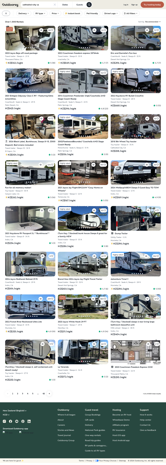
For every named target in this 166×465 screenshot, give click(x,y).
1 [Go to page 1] (12, 402)
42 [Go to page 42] (44, 402)
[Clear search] (54, 4)
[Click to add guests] (79, 5)
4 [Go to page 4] (27, 402)
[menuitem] (126, 4)
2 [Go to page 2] (17, 402)
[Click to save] (36, 31)
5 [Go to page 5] (32, 402)
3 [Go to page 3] (22, 402)
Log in (126, 4)
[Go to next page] (49, 402)
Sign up (134, 4)
